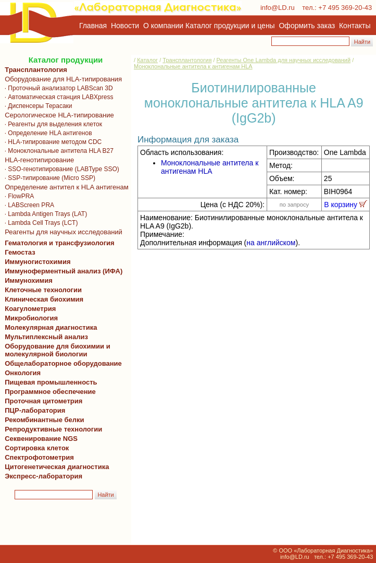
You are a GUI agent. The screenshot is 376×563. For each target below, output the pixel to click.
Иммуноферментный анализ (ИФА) (61, 271)
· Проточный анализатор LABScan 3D (57, 88)
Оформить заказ (307, 25)
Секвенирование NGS (39, 438)
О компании (162, 25)
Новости (125, 25)
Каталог (147, 60)
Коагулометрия (30, 309)
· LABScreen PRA (27, 205)
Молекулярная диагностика (49, 327)
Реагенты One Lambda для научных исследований (284, 60)
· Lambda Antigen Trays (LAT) (44, 214)
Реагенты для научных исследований (61, 232)
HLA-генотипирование (37, 160)
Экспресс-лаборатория (43, 476)
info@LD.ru (277, 7)
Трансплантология (34, 70)
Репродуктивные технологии (51, 429)
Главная (93, 25)
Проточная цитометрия (41, 401)
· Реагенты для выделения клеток (51, 124)
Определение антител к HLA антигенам (65, 187)
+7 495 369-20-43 (345, 7)
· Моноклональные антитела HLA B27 (57, 150)
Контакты (354, 25)
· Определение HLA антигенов (46, 133)
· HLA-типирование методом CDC (51, 142)
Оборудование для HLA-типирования (61, 79)
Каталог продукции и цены (230, 25)
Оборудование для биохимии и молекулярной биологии (55, 350)
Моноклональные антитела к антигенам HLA (193, 66)
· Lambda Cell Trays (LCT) (39, 222)
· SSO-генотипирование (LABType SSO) (60, 169)
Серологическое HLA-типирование (57, 115)
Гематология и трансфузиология (58, 243)
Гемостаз (20, 252)
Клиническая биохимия (42, 299)
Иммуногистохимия (36, 262)
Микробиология (31, 318)
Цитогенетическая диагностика (55, 467)
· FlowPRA (17, 196)
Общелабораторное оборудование (61, 363)
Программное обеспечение (50, 392)
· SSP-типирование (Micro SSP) (48, 178)
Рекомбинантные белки (42, 420)
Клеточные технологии (41, 290)
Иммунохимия (28, 280)
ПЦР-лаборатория (33, 410)
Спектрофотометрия (39, 457)
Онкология (22, 373)
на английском (270, 242)
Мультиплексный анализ (46, 337)
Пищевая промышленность (51, 382)
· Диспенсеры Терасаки (36, 106)
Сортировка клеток (35, 448)
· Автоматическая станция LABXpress (57, 97)
